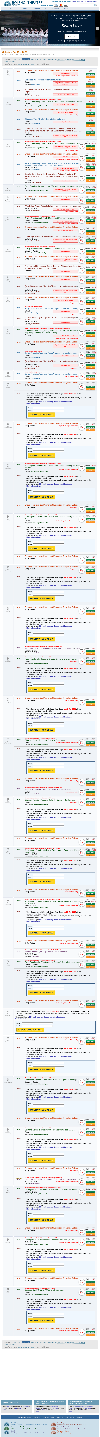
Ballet (20, 64)
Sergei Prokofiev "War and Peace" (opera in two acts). (48, 308)
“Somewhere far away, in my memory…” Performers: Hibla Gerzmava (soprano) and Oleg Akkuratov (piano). (54, 331)
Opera (25, 64)
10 (42, 1409)
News (66, 9)
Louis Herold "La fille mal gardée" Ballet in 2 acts (45, 1179)
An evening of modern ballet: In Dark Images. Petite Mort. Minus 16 (53, 850)
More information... (33, 403)
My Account (88, 1)
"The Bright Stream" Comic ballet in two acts (44, 206)
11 (16, 1408)
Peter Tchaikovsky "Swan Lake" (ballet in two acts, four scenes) (52, 163)
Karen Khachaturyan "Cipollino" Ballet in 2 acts (45, 952)
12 (20, 1408)
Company (36, 9)
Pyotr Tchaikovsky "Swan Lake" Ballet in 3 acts (45, 101)
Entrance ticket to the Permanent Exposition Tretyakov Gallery (51, 70)
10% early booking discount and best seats (55, 402)
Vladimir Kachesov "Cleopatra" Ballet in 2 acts (44, 790)
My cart (80, 1)
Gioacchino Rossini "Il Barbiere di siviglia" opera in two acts (80, 1402)
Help (95, 1)
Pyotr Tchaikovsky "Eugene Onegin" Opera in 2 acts (47, 659)
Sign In (74, 1)
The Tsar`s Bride (72, 20)
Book (90, 76)
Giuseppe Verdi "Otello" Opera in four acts (43, 80)
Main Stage (55, 1408)
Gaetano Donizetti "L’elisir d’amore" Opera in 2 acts (47, 1130)
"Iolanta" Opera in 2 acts (11, 1402)
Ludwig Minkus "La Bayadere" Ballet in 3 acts (44, 1189)
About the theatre (52, 9)
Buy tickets (72, 31)
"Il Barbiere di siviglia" (79, 1406)
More (4, 1409)
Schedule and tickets (18, 9)
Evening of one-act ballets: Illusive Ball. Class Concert (48, 466)
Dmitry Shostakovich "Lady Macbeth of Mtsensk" (45, 218)
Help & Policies (69, 1417)
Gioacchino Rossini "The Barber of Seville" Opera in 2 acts (50, 1080)
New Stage (26, 1406)
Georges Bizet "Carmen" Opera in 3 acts (42, 1290)
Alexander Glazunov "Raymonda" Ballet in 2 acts (45, 648)
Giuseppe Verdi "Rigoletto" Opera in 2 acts (43, 740)
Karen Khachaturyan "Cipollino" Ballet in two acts (46, 286)
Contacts (79, 1417)
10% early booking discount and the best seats (47, 1017)
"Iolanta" (9, 1406)
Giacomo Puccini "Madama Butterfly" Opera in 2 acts (47, 800)
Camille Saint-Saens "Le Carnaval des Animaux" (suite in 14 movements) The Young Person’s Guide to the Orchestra (50, 130)
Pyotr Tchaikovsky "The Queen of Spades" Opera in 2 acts (50, 962)
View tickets (90, 74)
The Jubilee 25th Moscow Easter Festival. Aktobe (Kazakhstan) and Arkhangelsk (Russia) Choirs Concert (54, 267)
